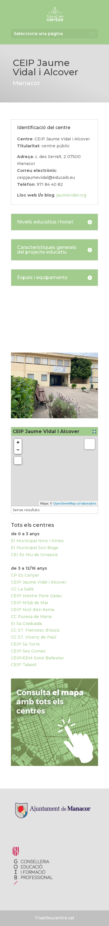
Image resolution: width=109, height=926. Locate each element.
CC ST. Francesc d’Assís (35, 630)
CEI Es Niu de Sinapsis (34, 554)
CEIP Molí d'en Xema (32, 609)
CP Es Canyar (25, 575)
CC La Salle (22, 589)
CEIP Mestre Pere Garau (36, 595)
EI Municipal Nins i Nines (37, 540)
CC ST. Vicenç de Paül (33, 637)
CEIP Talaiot (24, 664)
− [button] (18, 450)
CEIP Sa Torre (25, 644)
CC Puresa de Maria (31, 616)
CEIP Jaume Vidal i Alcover (38, 582)
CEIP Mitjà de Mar (29, 602)
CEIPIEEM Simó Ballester (37, 658)
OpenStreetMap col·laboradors (74, 503)
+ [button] (18, 442)
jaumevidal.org (71, 195)
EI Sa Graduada (26, 623)
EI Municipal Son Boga (34, 547)
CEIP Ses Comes (28, 651)
